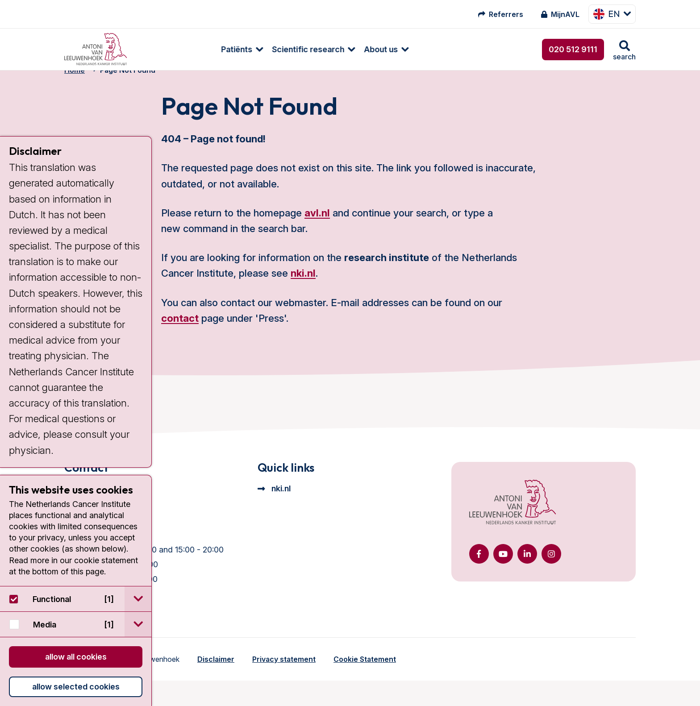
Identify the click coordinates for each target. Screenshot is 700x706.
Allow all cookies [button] (76, 656)
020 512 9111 (573, 49)
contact (180, 333)
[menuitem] (161, 49)
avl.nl (317, 227)
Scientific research (232, 49)
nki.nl (303, 288)
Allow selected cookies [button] (76, 686)
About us (304, 49)
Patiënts (160, 49)
